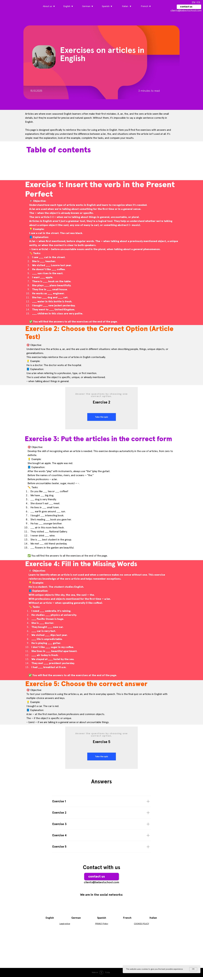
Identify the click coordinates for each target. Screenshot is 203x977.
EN (193, 2)
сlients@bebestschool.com (186, 10)
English (50, 918)
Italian (153, 918)
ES (198, 2)
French (127, 918)
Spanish (101, 918)
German (76, 918)
